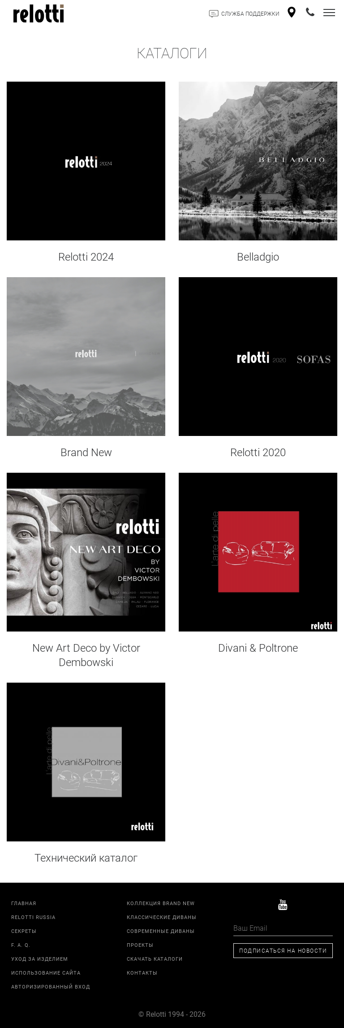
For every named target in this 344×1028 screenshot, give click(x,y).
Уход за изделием (39, 958)
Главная (23, 903)
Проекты (140, 944)
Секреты (24, 931)
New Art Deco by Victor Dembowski (86, 654)
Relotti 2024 (86, 256)
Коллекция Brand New (161, 903)
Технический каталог (86, 857)
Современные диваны (161, 931)
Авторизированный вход (50, 986)
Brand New (86, 452)
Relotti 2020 (258, 452)
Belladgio (258, 256)
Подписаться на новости (283, 950)
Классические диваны (162, 917)
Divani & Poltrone (258, 647)
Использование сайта (46, 972)
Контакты (142, 972)
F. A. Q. (20, 944)
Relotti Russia (33, 917)
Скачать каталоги (155, 958)
